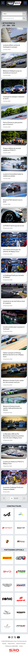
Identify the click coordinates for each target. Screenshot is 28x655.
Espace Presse (11, 643)
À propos (4, 643)
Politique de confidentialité (11, 646)
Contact (21, 646)
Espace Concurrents (21, 643)
